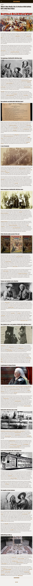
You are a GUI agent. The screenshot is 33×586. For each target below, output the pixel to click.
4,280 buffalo (17, 35)
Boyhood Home (26, 571)
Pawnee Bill (3, 315)
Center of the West (22, 168)
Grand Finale (28, 125)
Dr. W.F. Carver (3, 86)
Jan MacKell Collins (5, 10)
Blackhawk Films (12, 440)
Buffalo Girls (3, 345)
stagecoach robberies (13, 125)
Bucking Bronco (18, 434)
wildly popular (3, 50)
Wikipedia (30, 553)
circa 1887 (4, 170)
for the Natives (25, 444)
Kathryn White (15, 266)
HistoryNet (2, 91)
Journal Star (10, 475)
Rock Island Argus (27, 86)
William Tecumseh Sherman (8, 135)
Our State (12, 529)
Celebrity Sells (7, 302)
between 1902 (14, 557)
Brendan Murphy (8, 261)
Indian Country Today (24, 320)
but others (13, 312)
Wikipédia (30, 428)
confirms (13, 430)
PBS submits (16, 134)
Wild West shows (15, 560)
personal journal (26, 128)
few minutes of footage (7, 569)
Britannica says (6, 398)
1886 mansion (20, 575)
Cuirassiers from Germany (22, 273)
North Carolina (4, 563)
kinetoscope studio (17, 432)
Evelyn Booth (15, 127)
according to (16, 386)
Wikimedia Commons (29, 469)
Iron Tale (18, 312)
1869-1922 (29, 386)
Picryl (31, 30)
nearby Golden (7, 571)
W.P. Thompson (24, 513)
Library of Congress (29, 164)
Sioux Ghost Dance (8, 435)
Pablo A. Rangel (5, 270)
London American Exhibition (15, 388)
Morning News (9, 350)
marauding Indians (17, 400)
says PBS (20, 211)
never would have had (16, 227)
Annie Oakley (13, 51)
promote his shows (13, 444)
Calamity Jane (11, 346)
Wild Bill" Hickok (11, 307)
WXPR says (7, 483)
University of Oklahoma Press (14, 446)
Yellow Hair (29, 81)
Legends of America (4, 221)
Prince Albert (19, 445)
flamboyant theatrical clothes (26, 80)
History (2, 4)
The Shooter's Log (8, 349)
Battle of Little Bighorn (10, 95)
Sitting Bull (17, 51)
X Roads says (7, 172)
